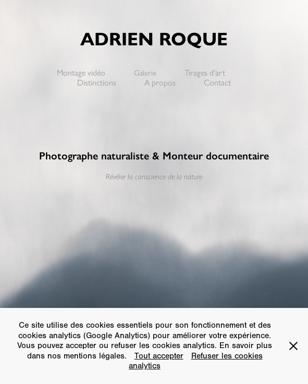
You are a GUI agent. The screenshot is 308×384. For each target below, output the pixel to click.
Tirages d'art (204, 73)
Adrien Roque (154, 39)
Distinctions (96, 83)
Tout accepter (158, 356)
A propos (160, 83)
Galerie (145, 73)
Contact (217, 83)
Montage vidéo (81, 73)
